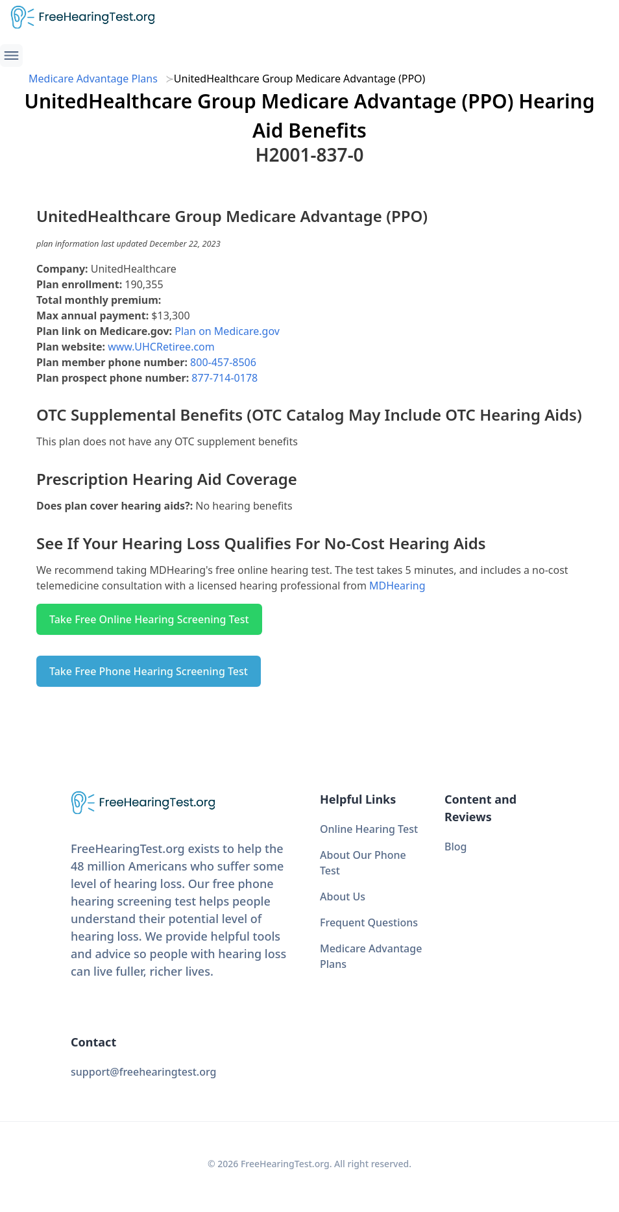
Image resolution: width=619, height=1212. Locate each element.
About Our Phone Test (363, 863)
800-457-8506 (223, 362)
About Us (342, 896)
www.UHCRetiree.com (161, 347)
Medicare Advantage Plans (93, 78)
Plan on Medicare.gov (227, 331)
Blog (455, 846)
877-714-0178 (224, 378)
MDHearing (397, 585)
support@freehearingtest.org (144, 1072)
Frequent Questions (369, 922)
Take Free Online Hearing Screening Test (149, 619)
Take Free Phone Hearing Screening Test (148, 671)
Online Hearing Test (369, 829)
